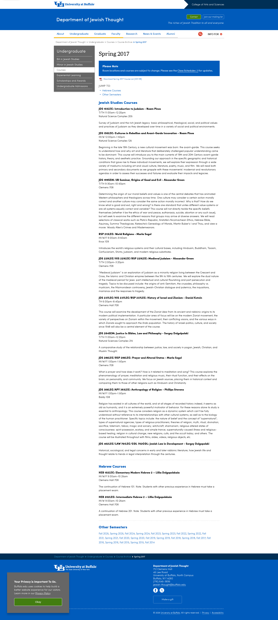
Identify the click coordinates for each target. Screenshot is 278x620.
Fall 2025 (104, 533)
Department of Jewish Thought (98, 19)
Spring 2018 (188, 538)
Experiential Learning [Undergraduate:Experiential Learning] (69, 75)
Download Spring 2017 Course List (123, 79)
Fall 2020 (124, 538)
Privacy (205, 613)
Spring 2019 (163, 538)
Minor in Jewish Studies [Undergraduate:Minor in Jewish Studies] (70, 65)
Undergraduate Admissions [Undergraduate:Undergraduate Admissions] (72, 86)
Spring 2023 (168, 533)
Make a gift (167, 599)
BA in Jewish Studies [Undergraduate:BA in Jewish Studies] (68, 59)
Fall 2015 (124, 542)
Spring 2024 (143, 533)
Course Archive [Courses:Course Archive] (125, 42)
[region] (38, 592)
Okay (38, 602)
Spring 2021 (111, 538)
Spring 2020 (137, 538)
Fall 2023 (156, 533)
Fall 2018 (176, 538)
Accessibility (218, 613)
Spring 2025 (117, 533)
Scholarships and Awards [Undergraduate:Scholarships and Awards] (71, 81)
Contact (194, 17)
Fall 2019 (150, 538)
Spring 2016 (111, 542)
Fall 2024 (130, 533)
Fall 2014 (150, 542)
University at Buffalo (170, 613)
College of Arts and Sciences (208, 4)
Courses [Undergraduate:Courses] (111, 42)
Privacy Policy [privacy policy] (42, 593)
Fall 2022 (181, 533)
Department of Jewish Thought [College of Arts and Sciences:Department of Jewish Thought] (71, 42)
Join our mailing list (213, 17)
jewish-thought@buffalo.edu (169, 585)
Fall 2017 (201, 538)
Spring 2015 (137, 542)
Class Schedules (187, 70)
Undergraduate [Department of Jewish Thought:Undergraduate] (96, 42)
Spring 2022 (194, 533)
